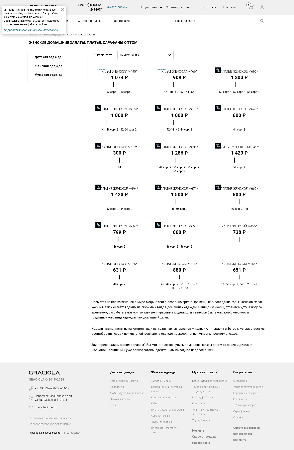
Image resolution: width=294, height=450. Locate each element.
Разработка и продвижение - (45, 432)
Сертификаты (241, 411)
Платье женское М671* (179, 189)
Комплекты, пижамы (164, 397)
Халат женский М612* (119, 147)
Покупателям (148, 7)
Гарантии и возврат (245, 393)
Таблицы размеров (245, 405)
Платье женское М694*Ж (239, 147)
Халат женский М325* (119, 264)
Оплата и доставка (178, 7)
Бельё (113, 405)
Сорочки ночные (160, 415)
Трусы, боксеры (201, 420)
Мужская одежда (48, 75)
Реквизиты (240, 399)
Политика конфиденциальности (50, 418)
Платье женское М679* (119, 109)
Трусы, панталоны (162, 421)
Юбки (154, 403)
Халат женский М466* (179, 71)
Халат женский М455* (239, 226)
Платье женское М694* (119, 189)
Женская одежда (48, 66)
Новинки (198, 430)
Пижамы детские (120, 399)
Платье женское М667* (239, 189)
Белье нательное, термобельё (209, 380)
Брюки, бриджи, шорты (124, 380)
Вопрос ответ (207, 7)
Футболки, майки (161, 380)
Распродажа (121, 21)
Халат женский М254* (239, 264)
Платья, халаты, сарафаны (168, 409)
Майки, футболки (202, 397)
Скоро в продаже (90, 21)
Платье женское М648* (239, 109)
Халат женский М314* (179, 264)
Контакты (229, 7)
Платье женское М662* (119, 226)
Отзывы (238, 417)
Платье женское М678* (179, 109)
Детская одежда (48, 57)
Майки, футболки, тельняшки (127, 393)
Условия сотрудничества (248, 386)
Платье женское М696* (239, 71)
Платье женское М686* (179, 147)
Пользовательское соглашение (50, 424)
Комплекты (117, 386)
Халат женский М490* (119, 71)
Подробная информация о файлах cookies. (31, 30)
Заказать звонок (116, 7)
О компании (240, 380)
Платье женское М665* (179, 226)
